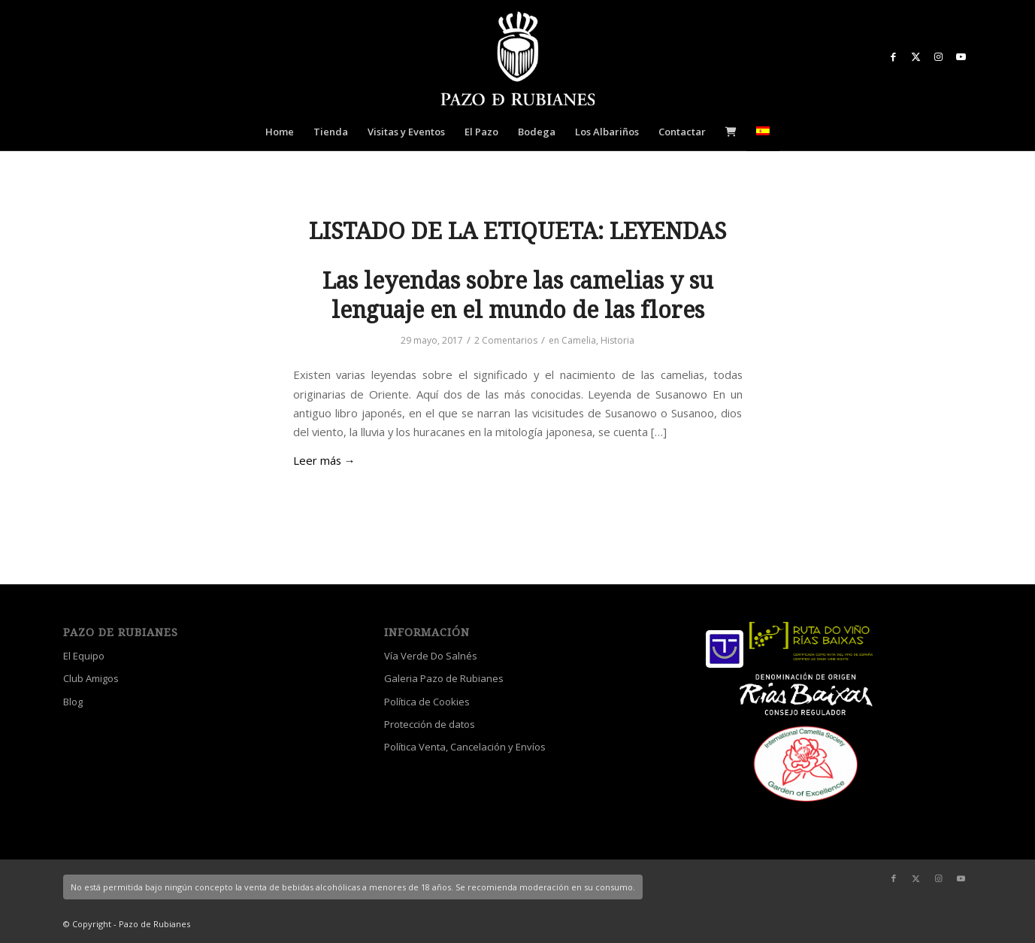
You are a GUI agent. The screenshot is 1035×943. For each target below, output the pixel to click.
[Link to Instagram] (939, 56)
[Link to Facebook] (893, 56)
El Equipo (83, 656)
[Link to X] (916, 56)
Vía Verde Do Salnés (430, 656)
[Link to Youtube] (961, 56)
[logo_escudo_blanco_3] (517, 60)
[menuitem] (280, 131)
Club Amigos (91, 678)
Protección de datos (429, 724)
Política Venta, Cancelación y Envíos (465, 746)
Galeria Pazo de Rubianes (444, 678)
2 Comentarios (505, 340)
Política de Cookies (427, 701)
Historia (617, 340)
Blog (73, 701)
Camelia (578, 340)
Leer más (324, 460)
